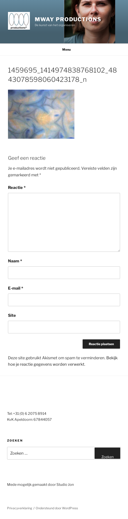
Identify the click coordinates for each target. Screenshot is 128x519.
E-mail (15, 288)
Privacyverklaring (19, 508)
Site (12, 315)
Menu (64, 49)
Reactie (17, 187)
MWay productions (68, 19)
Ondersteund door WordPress (57, 508)
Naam (15, 261)
